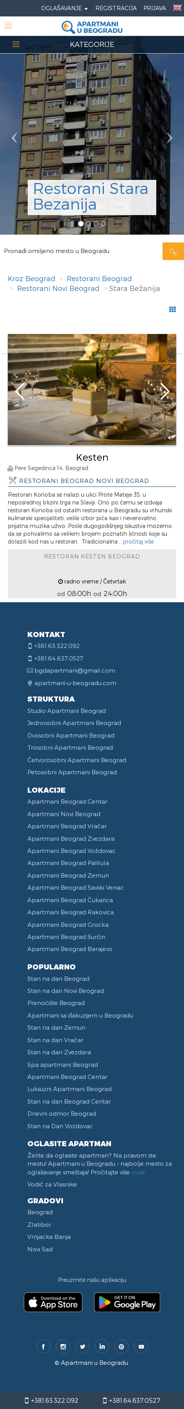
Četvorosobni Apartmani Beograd (76, 759)
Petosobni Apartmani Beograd (72, 771)
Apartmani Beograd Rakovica (70, 911)
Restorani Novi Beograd (58, 288)
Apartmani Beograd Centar (67, 801)
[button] (14, 117)
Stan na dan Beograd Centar (69, 1101)
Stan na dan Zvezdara (59, 1051)
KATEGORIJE (92, 44)
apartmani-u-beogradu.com (75, 682)
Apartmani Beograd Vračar (67, 825)
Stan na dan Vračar (55, 1039)
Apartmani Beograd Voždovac (71, 850)
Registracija (116, 8)
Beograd (40, 1211)
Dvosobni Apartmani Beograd (70, 735)
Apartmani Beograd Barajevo (70, 948)
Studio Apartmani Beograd (66, 710)
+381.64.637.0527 (131, 1400)
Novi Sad (40, 1249)
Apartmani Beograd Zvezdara (70, 838)
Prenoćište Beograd (56, 1002)
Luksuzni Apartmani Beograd (69, 1088)
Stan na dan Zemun (56, 1027)
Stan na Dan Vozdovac (60, 1125)
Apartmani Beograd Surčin (66, 936)
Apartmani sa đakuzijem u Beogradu (80, 1015)
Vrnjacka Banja (49, 1236)
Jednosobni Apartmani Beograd (74, 722)
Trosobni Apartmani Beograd (70, 747)
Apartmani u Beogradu (94, 1362)
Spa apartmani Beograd (62, 1064)
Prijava (154, 8)
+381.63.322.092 (51, 1400)
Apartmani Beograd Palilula (68, 862)
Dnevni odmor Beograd (61, 1113)
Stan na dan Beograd (58, 978)
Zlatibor (39, 1224)
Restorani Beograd (99, 278)
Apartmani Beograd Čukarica (70, 899)
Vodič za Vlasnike (52, 1184)
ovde (138, 1172)
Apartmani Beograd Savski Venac (75, 887)
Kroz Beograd (31, 278)
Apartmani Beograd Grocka (68, 924)
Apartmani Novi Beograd (63, 813)
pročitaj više (138, 541)
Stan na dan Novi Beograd (65, 990)
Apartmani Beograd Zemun (68, 875)
